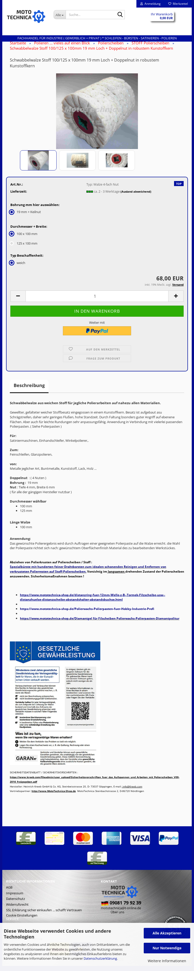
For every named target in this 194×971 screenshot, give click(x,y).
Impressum (14, 898)
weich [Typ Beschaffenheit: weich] (17, 268)
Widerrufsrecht (17, 909)
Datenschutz (15, 903)
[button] (18, 301)
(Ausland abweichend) (135, 196)
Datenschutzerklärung (100, 958)
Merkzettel (178, 4)
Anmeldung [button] (150, 4)
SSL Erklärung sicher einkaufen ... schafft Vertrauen (44, 915)
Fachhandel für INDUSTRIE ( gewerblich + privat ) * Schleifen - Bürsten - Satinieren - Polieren (97, 38)
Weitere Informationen (167, 960)
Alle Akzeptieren (167, 933)
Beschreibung (29, 390)
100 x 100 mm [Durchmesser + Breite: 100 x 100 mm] (23, 239)
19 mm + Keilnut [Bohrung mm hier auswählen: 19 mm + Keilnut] (25, 217)
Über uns (117, 917)
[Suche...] (60, 14)
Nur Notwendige (167, 948)
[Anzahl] (97, 301)
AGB (9, 892)
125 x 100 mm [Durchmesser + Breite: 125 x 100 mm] (23, 248)
